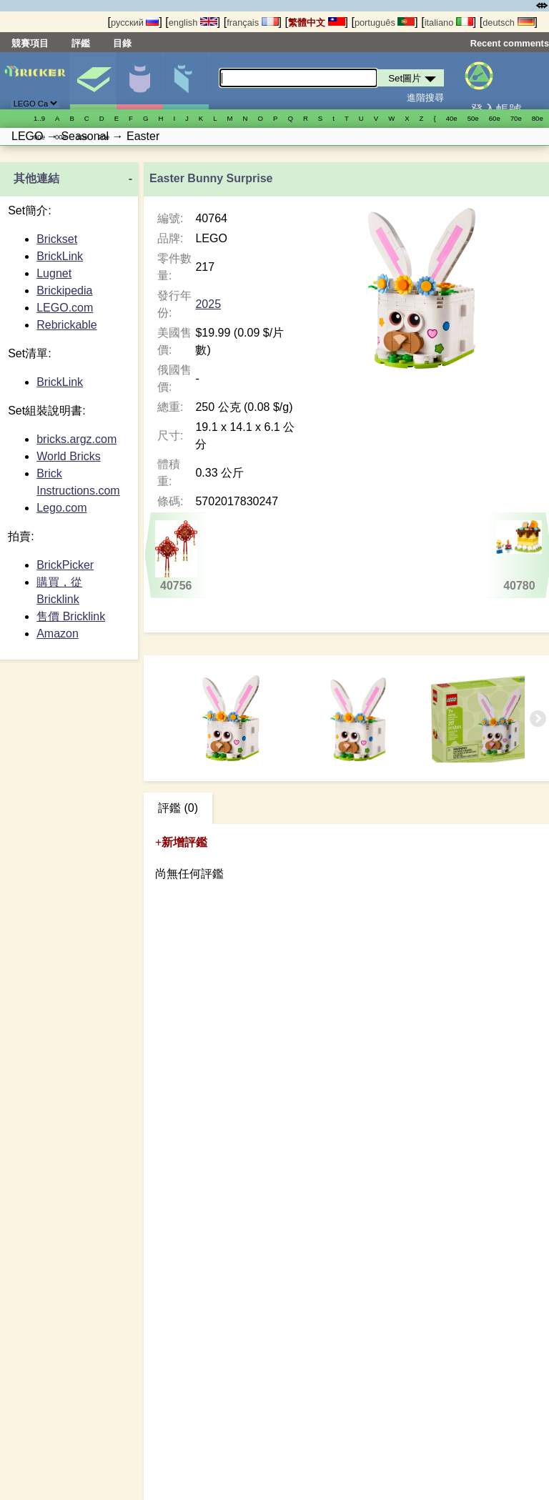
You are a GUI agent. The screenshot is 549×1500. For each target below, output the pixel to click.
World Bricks (68, 456)
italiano (449, 22)
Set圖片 (93, 80)
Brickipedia (64, 290)
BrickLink (59, 256)
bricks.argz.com (76, 439)
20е (103, 137)
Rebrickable (66, 325)
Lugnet (53, 273)
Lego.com (61, 508)
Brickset (56, 239)
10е (82, 137)
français (252, 22)
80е (537, 118)
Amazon (57, 633)
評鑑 (80, 43)
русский (135, 22)
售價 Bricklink (70, 616)
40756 (176, 556)
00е (60, 137)
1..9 (39, 118)
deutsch (508, 22)
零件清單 (186, 80)
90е (39, 137)
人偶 (139, 80)
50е (473, 118)
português (385, 22)
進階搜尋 (425, 97)
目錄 (122, 43)
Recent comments (509, 43)
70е (516, 118)
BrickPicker (65, 565)
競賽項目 (30, 43)
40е (452, 118)
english (193, 22)
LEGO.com (64, 308)
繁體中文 (316, 22)
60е (494, 118)
